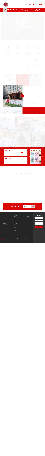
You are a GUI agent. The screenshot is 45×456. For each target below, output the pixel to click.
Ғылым (22, 9)
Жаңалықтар (15, 9)
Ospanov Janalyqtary (16, 221)
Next (42, 156)
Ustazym (40, 9)
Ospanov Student (15, 228)
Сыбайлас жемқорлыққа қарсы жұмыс (23, 0)
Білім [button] (18, 9)
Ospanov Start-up (15, 224)
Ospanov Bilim (16, 226)
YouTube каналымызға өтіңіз (9, 154)
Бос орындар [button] (31, 9)
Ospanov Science (15, 219)
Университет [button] (9, 9)
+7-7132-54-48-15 (28, 220)
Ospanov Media (8, 150)
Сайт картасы (36, 10)
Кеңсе (21, 216)
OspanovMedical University (14, 4)
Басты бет (5, 10)
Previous (29, 156)
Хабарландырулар (8, 158)
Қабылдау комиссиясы (26, 10)
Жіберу (39, 226)
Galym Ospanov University (15, 233)
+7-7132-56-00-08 (28, 217)
